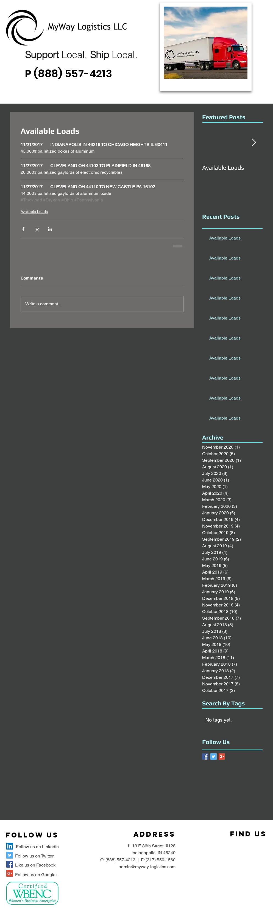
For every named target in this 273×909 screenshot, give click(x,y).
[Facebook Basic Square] (205, 756)
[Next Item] (253, 142)
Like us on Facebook (35, 865)
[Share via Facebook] (23, 229)
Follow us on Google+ (36, 874)
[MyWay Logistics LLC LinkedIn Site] (9, 846)
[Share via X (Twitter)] (36, 229)
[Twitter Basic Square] (213, 756)
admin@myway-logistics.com (147, 866)
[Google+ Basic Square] (222, 756)
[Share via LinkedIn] (50, 229)
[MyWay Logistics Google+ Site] (9, 873)
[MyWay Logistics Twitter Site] (9, 855)
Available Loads (34, 211)
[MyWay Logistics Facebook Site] (9, 864)
